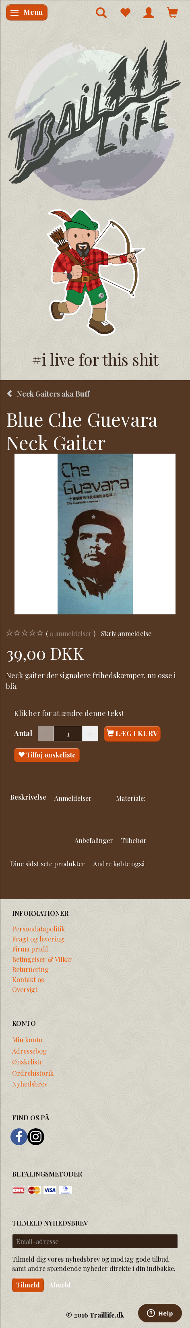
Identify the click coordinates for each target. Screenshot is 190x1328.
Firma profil (30, 948)
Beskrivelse (28, 796)
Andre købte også (119, 863)
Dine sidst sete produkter (47, 863)
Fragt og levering (38, 938)
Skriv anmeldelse (126, 633)
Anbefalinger (93, 840)
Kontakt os (28, 979)
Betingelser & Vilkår (42, 959)
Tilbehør (134, 840)
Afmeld (60, 1285)
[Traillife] (95, 120)
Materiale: (130, 798)
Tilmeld (28, 1285)
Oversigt (24, 989)
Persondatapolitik (38, 928)
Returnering (30, 969)
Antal (24, 733)
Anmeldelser (73, 798)
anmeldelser (71, 633)
